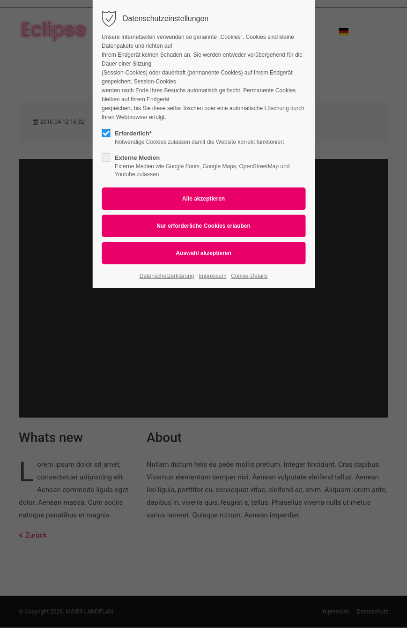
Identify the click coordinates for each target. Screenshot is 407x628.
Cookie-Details (249, 276)
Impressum (212, 276)
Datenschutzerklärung (167, 276)
